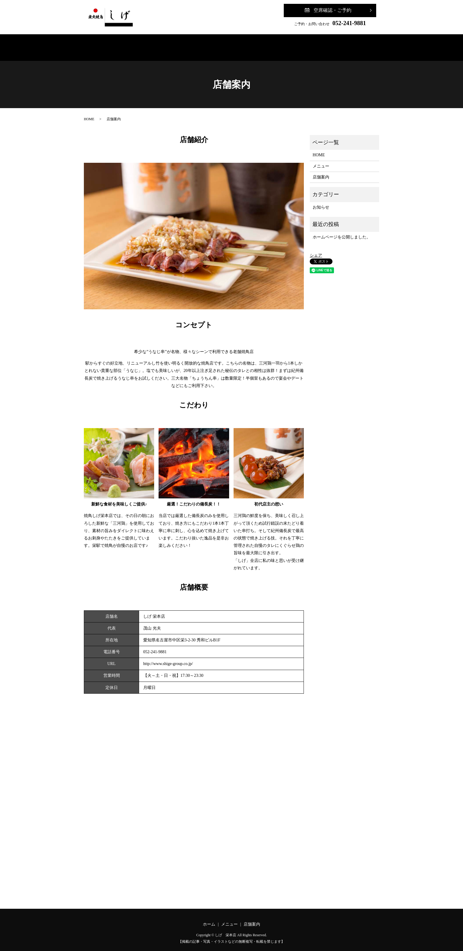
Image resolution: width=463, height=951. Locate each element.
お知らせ (321, 201)
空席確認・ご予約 (332, 10)
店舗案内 (252, 45)
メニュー (209, 45)
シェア (316, 249)
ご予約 (294, 45)
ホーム (168, 45)
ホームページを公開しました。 (342, 231)
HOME (89, 113)
